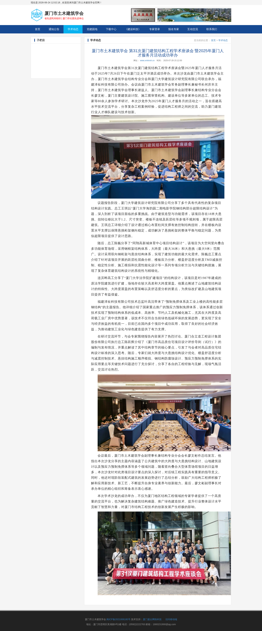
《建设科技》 (133, 29)
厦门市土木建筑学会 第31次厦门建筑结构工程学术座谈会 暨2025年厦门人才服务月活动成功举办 (158, 52)
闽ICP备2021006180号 (118, 619)
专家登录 (154, 29)
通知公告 (54, 29)
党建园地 (92, 29)
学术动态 (73, 29)
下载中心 (111, 29)
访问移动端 (171, 619)
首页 (39, 29)
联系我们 (211, 29)
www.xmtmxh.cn (147, 60)
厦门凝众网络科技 (152, 619)
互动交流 (192, 29)
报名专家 (173, 29)
